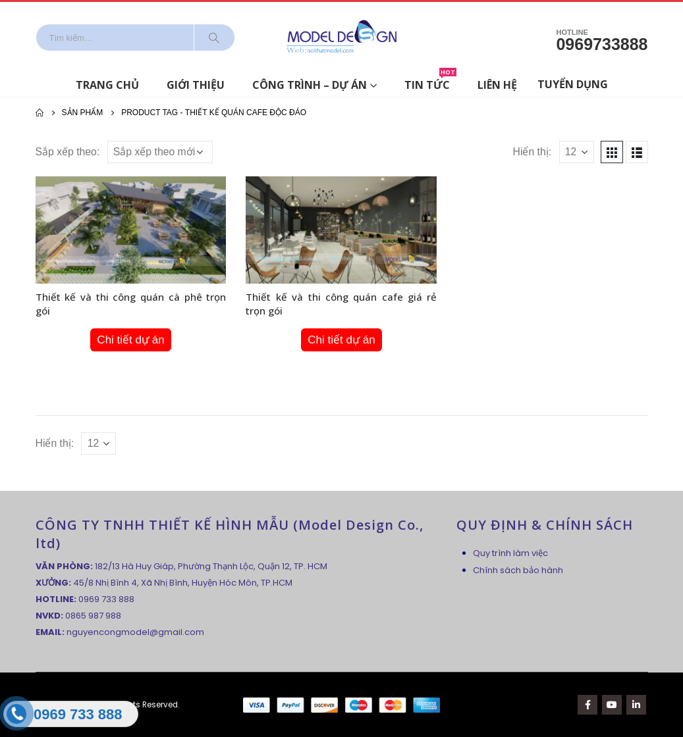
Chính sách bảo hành (518, 570)
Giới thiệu (196, 85)
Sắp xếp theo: (68, 151)
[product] (131, 230)
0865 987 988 (93, 615)
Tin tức (430, 82)
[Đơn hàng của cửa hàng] (160, 152)
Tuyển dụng (572, 84)
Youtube (612, 705)
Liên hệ (497, 85)
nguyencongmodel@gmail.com (135, 632)
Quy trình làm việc (510, 553)
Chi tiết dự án (130, 340)
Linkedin (636, 705)
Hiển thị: (532, 151)
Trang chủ (107, 85)
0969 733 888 (106, 599)
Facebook (587, 705)
